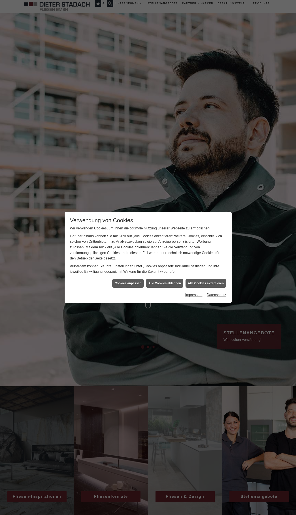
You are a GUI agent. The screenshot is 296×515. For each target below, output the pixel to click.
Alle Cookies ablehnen (164, 281)
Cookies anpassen (128, 281)
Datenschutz (216, 293)
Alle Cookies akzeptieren (206, 281)
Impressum (193, 293)
